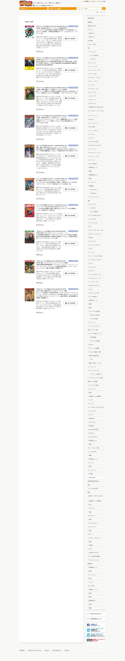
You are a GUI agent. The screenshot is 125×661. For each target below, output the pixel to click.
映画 (89, 492)
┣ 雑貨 (90, 597)
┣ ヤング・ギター (92, 74)
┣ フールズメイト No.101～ (95, 259)
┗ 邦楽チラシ (91, 37)
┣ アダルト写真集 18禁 (94, 352)
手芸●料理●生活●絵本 (93, 481)
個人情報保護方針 (56, 650)
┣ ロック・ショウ (92, 66)
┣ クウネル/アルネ (93, 437)
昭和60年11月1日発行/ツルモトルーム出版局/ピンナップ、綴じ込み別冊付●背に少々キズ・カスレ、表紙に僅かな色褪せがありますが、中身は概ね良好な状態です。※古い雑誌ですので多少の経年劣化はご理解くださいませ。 (48, 246)
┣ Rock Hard (92, 189)
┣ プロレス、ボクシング (94, 538)
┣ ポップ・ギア (92, 92)
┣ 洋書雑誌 (91, 186)
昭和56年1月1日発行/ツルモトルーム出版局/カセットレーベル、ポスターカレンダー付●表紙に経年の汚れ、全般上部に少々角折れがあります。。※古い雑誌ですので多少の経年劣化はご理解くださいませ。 (49, 217)
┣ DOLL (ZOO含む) (93, 141)
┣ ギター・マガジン (93, 81)
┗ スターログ (91, 477)
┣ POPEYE (91, 433)
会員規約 (47, 650)
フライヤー (90, 29)
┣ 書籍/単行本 (91, 600)
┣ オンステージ (92, 267)
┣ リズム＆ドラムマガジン (95, 145)
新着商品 (90, 22)
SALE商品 (90, 40)
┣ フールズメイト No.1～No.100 (96, 111)
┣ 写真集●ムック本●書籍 (94, 501)
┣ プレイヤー (91, 134)
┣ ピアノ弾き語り (93, 55)
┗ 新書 (90, 608)
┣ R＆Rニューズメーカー (94, 234)
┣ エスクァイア (92, 526)
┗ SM (90, 359)
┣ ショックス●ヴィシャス (94, 274)
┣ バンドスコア (92, 51)
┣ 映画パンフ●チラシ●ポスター (95, 496)
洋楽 (89, 48)
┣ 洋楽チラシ (91, 33)
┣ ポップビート (92, 241)
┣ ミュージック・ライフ (94, 70)
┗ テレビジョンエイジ (94, 560)
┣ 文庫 (90, 604)
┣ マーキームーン (92, 115)
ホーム (24, 8)
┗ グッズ (90, 400)
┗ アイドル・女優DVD (94, 374)
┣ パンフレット (92, 182)
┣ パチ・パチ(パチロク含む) (95, 256)
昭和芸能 (90, 563)
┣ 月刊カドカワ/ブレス (94, 285)
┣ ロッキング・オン (93, 88)
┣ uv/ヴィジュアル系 (93, 293)
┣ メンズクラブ (92, 411)
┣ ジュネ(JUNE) (92, 451)
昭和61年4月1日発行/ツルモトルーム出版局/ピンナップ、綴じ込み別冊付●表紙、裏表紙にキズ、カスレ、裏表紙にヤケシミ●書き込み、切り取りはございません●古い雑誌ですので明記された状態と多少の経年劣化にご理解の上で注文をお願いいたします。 (49, 101)
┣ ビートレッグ (92, 149)
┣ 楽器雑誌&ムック (93, 174)
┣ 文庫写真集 (92, 337)
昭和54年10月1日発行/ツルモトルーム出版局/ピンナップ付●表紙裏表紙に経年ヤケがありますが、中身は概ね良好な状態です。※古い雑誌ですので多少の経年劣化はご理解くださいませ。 (48, 191)
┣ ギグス (90, 248)
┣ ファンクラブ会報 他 (94, 311)
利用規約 (22, 650)
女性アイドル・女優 (93, 329)
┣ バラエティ (91, 508)
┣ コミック (91, 462)
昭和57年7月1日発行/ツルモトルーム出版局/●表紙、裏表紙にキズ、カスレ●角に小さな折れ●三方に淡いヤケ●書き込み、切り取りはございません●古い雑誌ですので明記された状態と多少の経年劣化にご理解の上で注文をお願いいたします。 (49, 130)
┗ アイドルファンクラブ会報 (95, 377)
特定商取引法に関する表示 (34, 650)
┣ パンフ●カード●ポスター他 (95, 407)
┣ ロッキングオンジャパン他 (95, 230)
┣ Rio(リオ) (91, 119)
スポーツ (90, 534)
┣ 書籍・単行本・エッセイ (95, 363)
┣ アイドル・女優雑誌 (94, 348)
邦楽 (89, 200)
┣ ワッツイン (91, 252)
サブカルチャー (92, 515)
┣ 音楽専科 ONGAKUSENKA (95, 107)
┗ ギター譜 (91, 59)
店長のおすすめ (92, 26)
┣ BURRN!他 (91, 127)
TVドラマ (90, 549)
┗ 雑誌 (90, 444)
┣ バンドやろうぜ (92, 222)
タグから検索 (55, 8)
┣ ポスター (91, 344)
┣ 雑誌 (90, 178)
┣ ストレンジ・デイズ (94, 156)
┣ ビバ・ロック (92, 62)
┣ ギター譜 (91, 208)
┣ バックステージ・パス (94, 278)
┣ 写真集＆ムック (92, 167)
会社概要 (66, 650)
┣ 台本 (90, 504)
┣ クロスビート (92, 99)
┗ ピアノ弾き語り (93, 211)
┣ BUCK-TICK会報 (93, 315)
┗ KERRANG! (92, 193)
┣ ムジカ (90, 289)
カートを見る (101, 1)
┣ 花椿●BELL (91, 418)
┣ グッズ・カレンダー (94, 370)
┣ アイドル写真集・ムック (95, 333)
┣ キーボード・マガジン (94, 77)
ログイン (93, 1)
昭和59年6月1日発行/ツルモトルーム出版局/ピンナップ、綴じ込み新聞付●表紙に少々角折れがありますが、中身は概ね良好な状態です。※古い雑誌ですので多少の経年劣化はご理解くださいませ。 (48, 275)
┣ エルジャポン (92, 422)
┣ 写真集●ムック (92, 440)
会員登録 (86, 1)
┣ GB (89, 226)
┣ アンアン (91, 414)
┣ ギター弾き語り (92, 163)
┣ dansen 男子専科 (93, 429)
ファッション (91, 403)
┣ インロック (91, 85)
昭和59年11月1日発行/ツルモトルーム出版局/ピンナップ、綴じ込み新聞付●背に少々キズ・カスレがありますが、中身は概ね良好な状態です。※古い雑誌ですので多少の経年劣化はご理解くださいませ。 (48, 305)
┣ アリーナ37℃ (92, 219)
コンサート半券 (92, 44)
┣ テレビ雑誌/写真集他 (94, 556)
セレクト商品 (91, 585)
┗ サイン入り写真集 (94, 341)
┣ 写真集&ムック (92, 567)
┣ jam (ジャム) (92, 103)
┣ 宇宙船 (90, 473)
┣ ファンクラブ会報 (93, 385)
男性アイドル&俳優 (93, 381)
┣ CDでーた (91, 270)
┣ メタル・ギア (92, 96)
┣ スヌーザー (91, 138)
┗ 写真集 (90, 545)
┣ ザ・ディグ (91, 160)
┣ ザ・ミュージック (93, 123)
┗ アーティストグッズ (94, 197)
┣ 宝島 (90, 519)
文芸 (89, 485)
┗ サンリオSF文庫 (93, 488)
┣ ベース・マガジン (93, 130)
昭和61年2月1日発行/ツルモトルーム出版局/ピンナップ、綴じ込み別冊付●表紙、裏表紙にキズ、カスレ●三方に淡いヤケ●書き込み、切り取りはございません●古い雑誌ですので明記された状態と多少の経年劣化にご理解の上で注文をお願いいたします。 (49, 73)
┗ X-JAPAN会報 (93, 318)
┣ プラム (90, 263)
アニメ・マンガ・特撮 (93, 448)
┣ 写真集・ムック (92, 589)
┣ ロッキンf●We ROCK (94, 215)
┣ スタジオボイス (92, 523)
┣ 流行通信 (91, 425)
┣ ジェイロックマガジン (94, 245)
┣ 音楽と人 (91, 237)
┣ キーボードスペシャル (94, 152)
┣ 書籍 (90, 171)
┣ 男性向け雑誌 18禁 (93, 355)
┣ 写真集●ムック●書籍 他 (94, 396)
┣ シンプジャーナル (93, 282)
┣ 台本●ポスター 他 (93, 552)
